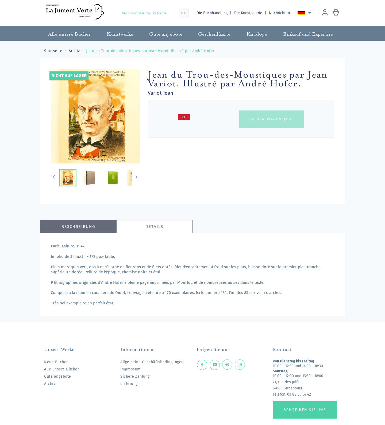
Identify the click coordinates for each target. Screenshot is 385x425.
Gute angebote (57, 376)
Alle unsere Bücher (61, 369)
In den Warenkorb (271, 119)
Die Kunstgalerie (248, 13)
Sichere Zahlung (135, 376)
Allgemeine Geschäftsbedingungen (152, 362)
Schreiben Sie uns (305, 410)
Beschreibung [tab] (78, 226)
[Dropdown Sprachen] (305, 13)
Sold (184, 117)
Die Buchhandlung (213, 13)
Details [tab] (154, 226)
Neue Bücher (56, 362)
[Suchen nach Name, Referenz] (153, 13)
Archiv (49, 383)
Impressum (130, 369)
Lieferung (129, 383)
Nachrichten (279, 13)
